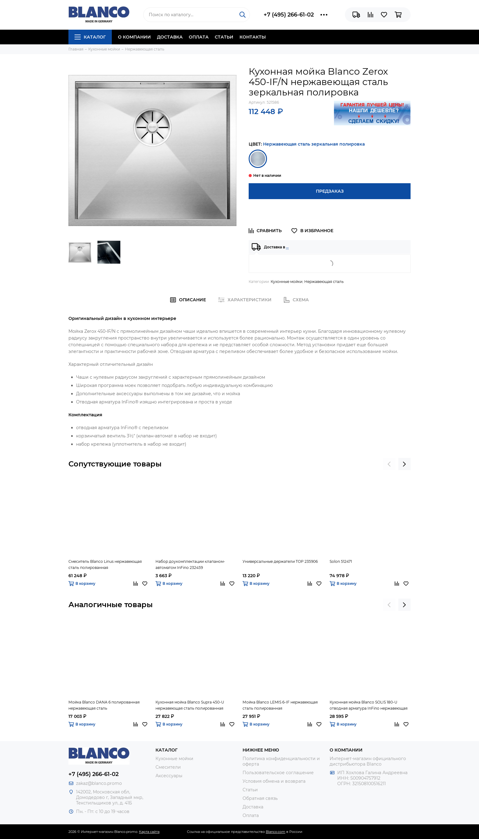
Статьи (224, 37)
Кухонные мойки (286, 281)
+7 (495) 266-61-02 (289, 14)
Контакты (253, 37)
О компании (134, 37)
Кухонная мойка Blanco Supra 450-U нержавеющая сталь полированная (189, 705)
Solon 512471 (341, 561)
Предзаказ (330, 191)
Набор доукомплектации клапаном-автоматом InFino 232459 (190, 564)
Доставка (170, 37)
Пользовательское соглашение (278, 772)
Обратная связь (260, 798)
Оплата (199, 37)
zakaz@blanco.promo (99, 783)
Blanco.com (275, 832)
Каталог (90, 37)
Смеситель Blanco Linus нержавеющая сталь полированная (105, 564)
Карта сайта (149, 832)
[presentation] (389, 464)
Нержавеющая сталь (324, 281)
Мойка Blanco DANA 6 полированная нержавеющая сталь (104, 705)
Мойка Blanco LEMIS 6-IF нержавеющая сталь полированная (280, 705)
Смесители (168, 767)
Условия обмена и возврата (274, 781)
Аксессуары (168, 775)
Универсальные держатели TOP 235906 (280, 561)
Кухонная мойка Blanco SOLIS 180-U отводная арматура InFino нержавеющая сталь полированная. (369, 705)
